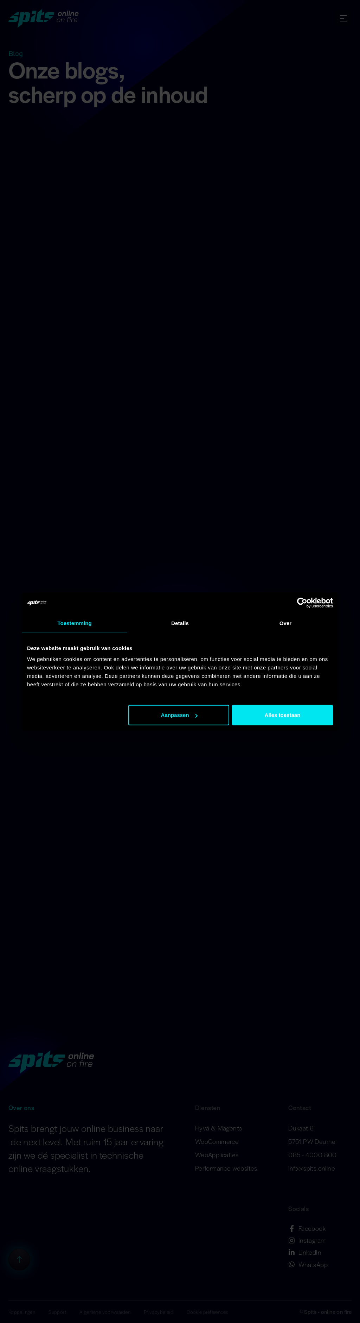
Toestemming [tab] (74, 623)
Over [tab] (285, 623)
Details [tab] (180, 623)
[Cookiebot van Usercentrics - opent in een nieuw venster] (302, 602)
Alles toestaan (283, 715)
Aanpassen (179, 715)
